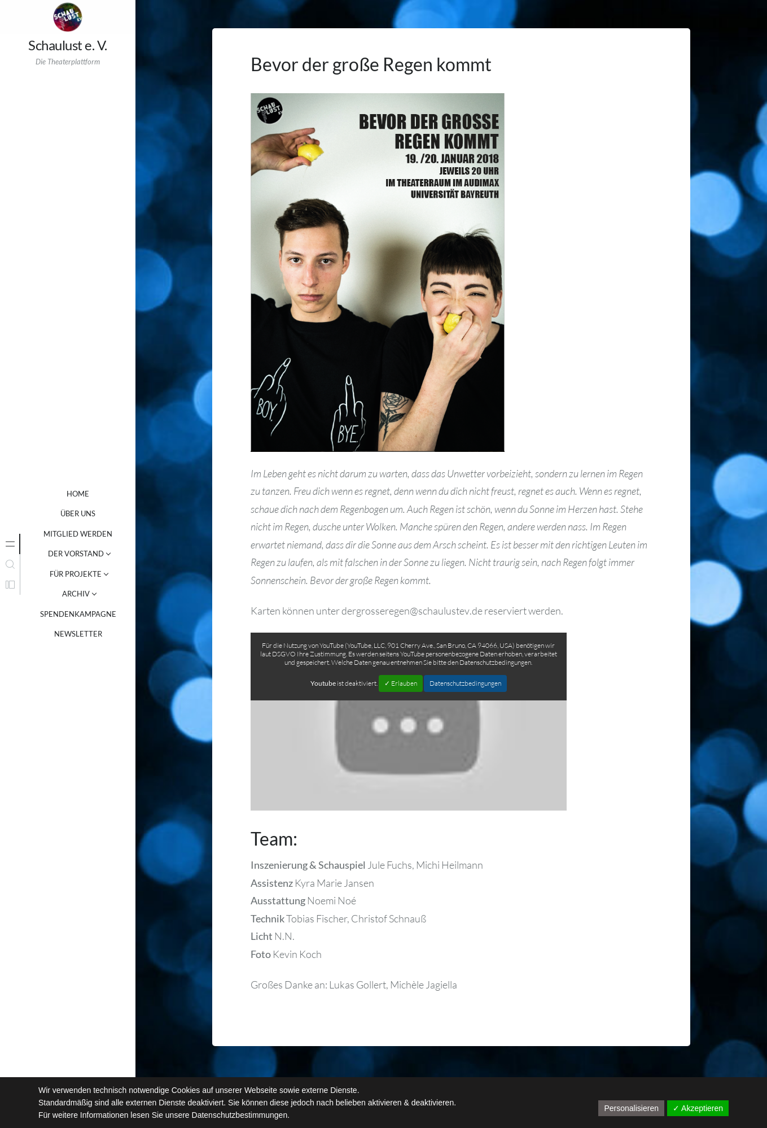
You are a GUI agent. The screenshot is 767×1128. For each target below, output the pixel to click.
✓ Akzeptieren (698, 1108)
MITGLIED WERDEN (77, 533)
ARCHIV (76, 593)
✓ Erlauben (400, 683)
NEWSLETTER (78, 633)
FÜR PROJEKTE (76, 573)
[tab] (10, 544)
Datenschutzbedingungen (465, 683)
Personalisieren (631, 1108)
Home (78, 493)
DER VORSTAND (76, 553)
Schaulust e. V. (67, 45)
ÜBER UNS (77, 513)
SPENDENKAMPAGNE (78, 614)
